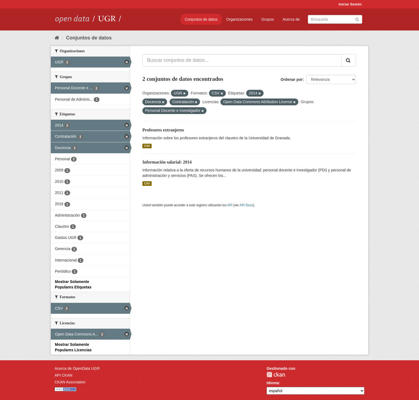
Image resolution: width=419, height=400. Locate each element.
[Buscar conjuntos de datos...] (242, 60)
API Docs (246, 205)
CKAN (276, 374)
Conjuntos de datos (201, 19)
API (229, 205)
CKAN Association (70, 382)
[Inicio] (57, 38)
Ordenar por (292, 79)
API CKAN (63, 375)
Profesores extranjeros (163, 130)
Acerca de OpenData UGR (77, 368)
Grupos (267, 19)
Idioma (273, 383)
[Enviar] (357, 19)
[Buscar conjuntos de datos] (335, 19)
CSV (147, 145)
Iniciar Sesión (350, 4)
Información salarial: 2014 (167, 162)
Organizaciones (239, 19)
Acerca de (291, 19)
